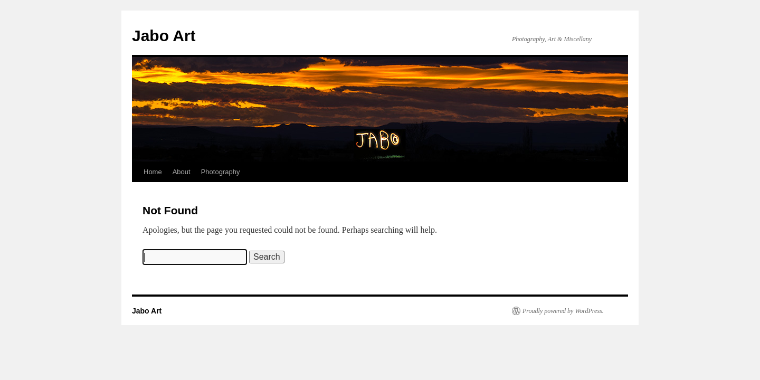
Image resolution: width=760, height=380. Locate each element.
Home (153, 172)
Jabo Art (164, 35)
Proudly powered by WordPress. (563, 311)
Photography (220, 172)
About (182, 172)
